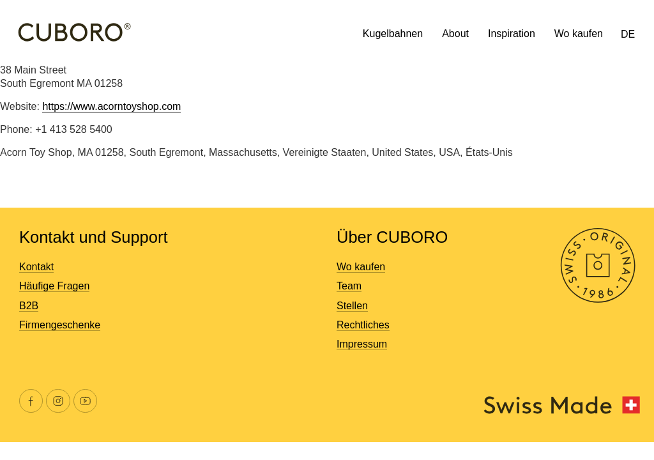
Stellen (352, 305)
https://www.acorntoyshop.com (111, 106)
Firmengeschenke (59, 324)
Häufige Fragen (54, 285)
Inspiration (511, 33)
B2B (28, 305)
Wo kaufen (578, 33)
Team (349, 285)
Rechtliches (363, 324)
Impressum (362, 344)
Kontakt (36, 266)
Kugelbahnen (393, 33)
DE (628, 34)
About (455, 33)
